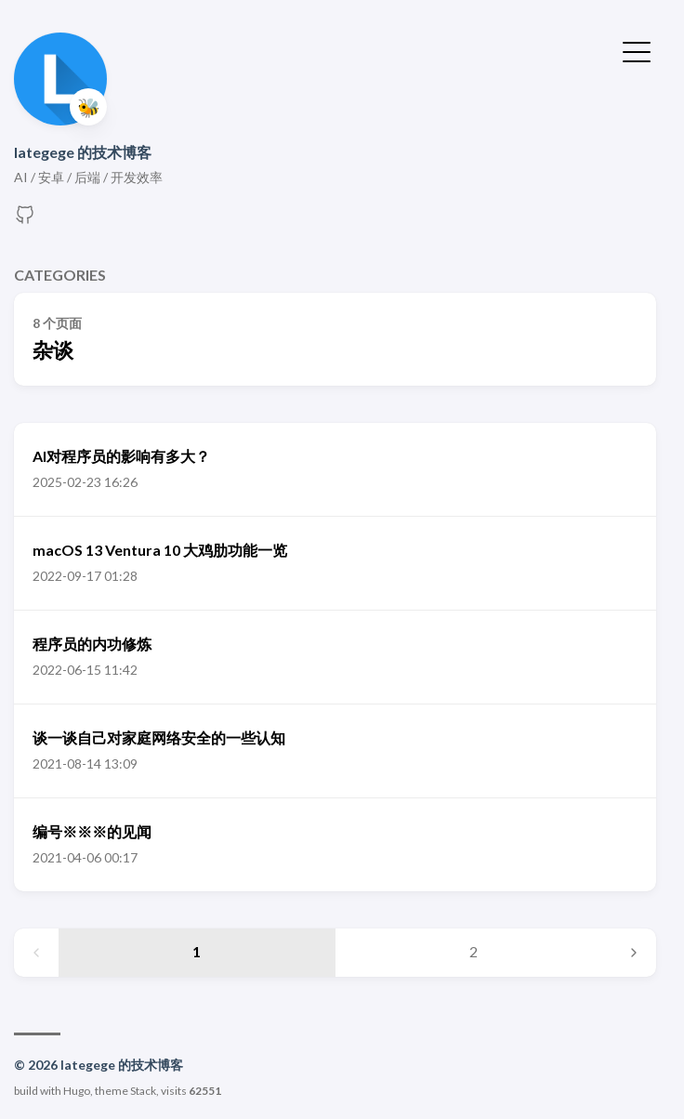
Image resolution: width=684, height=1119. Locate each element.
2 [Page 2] (473, 951)
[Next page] (634, 952)
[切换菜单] (636, 50)
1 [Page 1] (196, 951)
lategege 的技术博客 (82, 152)
